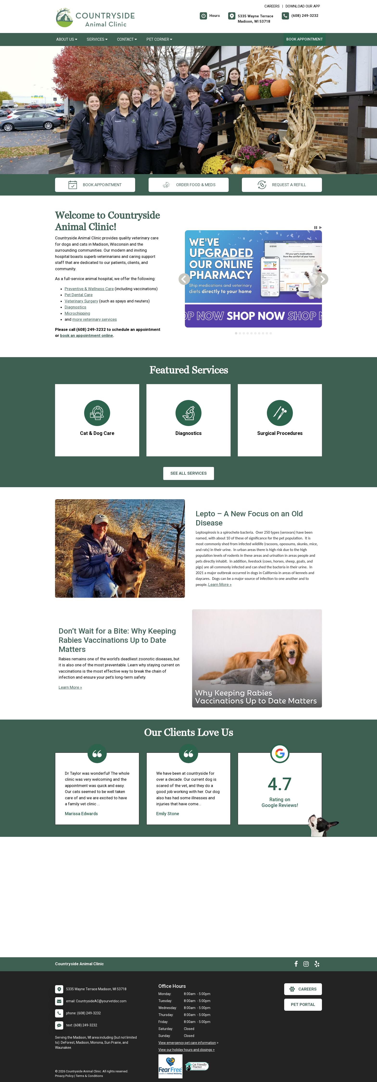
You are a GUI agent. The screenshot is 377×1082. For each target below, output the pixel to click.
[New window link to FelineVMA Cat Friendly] (198, 1066)
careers (303, 989)
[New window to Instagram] (306, 965)
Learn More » (220, 584)
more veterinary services (94, 319)
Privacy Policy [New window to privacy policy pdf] (64, 1076)
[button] (315, 228)
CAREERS (272, 6)
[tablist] (254, 333)
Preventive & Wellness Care (89, 288)
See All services (188, 473)
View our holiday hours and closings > (186, 1050)
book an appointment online (86, 335)
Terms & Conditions (89, 1076)
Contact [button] (127, 39)
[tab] (236, 333)
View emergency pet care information (187, 1043)
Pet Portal (303, 1004)
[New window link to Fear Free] (171, 1066)
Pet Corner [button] (159, 39)
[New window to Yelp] (317, 965)
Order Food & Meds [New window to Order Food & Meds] (188, 185)
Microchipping (77, 313)
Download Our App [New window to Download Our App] (303, 6)
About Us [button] (66, 39)
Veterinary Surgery (81, 301)
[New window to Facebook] (296, 965)
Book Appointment (304, 39)
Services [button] (97, 39)
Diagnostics (75, 307)
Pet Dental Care (79, 294)
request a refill (282, 185)
